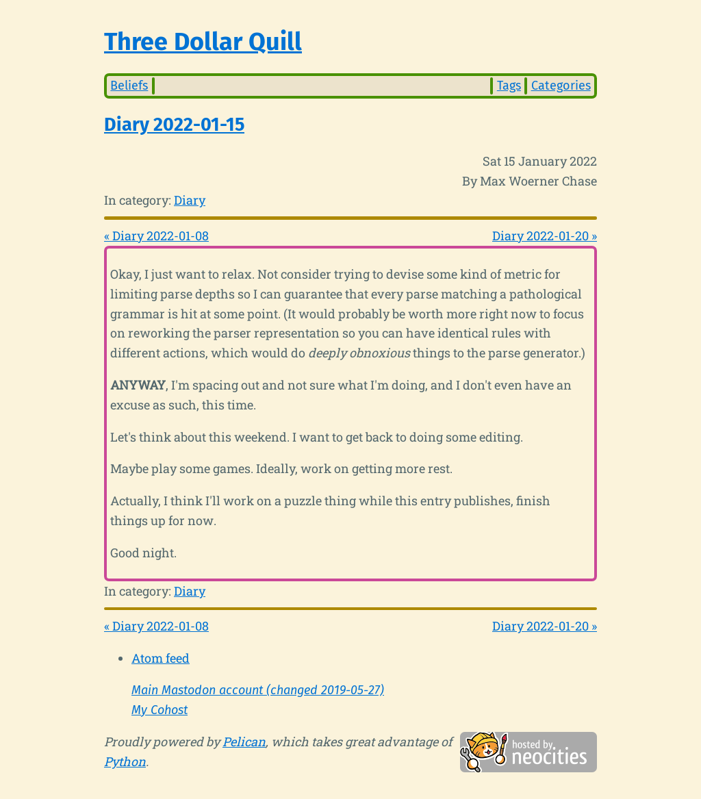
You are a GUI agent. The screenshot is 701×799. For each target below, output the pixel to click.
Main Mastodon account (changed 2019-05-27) (257, 690)
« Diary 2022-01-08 (156, 235)
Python (125, 761)
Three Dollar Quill (203, 42)
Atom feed (160, 658)
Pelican (244, 741)
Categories (561, 85)
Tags (509, 85)
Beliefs (129, 85)
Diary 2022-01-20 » (544, 235)
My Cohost (159, 710)
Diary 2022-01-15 (174, 125)
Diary (189, 200)
